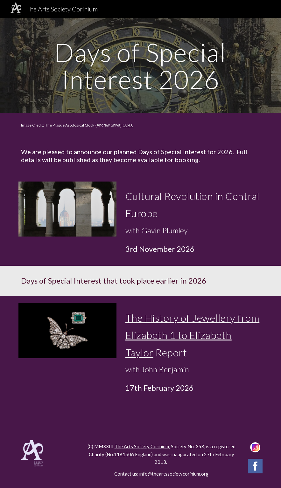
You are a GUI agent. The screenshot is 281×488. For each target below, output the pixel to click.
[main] (140, 65)
